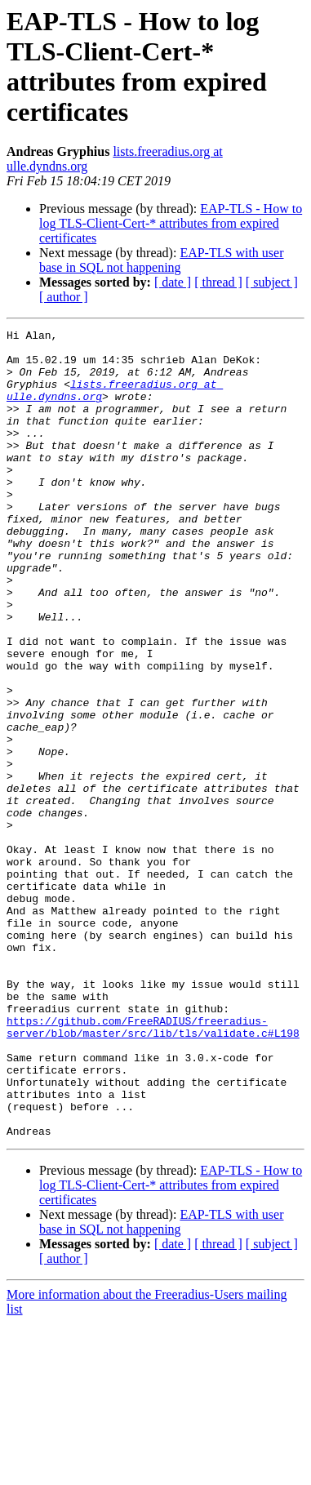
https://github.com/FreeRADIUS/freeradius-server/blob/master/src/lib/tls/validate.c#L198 (153, 1167)
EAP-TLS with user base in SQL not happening (161, 260)
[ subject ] (272, 282)
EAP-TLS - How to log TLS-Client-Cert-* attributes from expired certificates (170, 223)
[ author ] (63, 297)
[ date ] (172, 282)
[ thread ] (218, 282)
